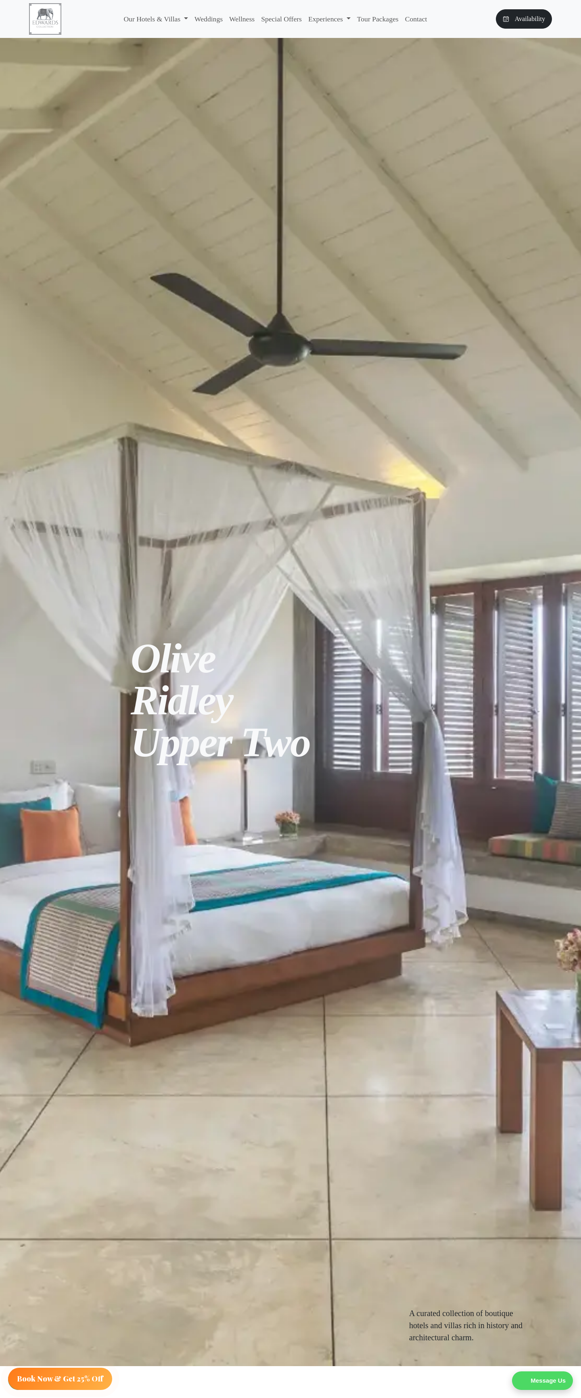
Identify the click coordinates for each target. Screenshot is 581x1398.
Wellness (242, 19)
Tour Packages (378, 19)
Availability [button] (524, 18)
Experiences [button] (326, 19)
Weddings (208, 19)
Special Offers (281, 19)
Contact (416, 19)
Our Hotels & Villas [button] (152, 19)
